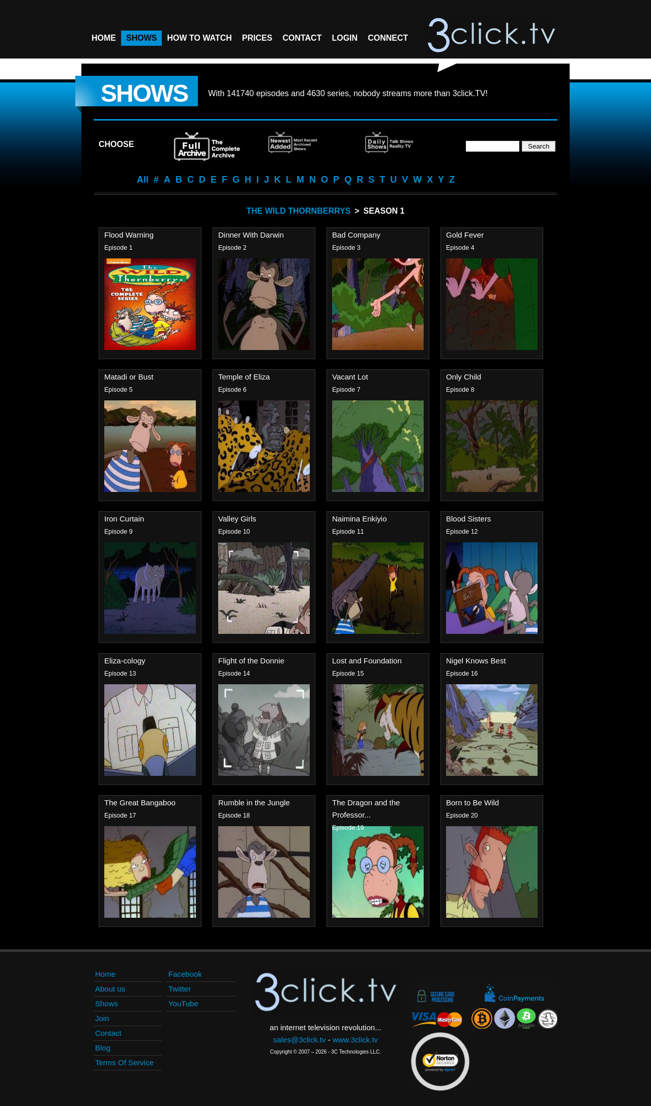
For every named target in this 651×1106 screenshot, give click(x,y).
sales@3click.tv (299, 1039)
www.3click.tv (355, 1039)
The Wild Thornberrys (299, 211)
